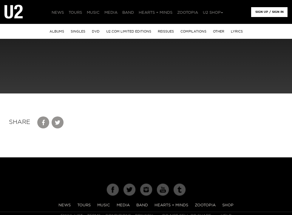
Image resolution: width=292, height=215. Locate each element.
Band (142, 205)
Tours (84, 205)
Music (103, 205)
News (64, 205)
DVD (96, 31)
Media (123, 205)
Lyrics (237, 31)
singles (78, 31)
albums (57, 31)
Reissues (166, 31)
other (218, 31)
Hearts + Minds (171, 205)
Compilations (193, 31)
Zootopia (205, 205)
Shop (228, 205)
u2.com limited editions (128, 31)
